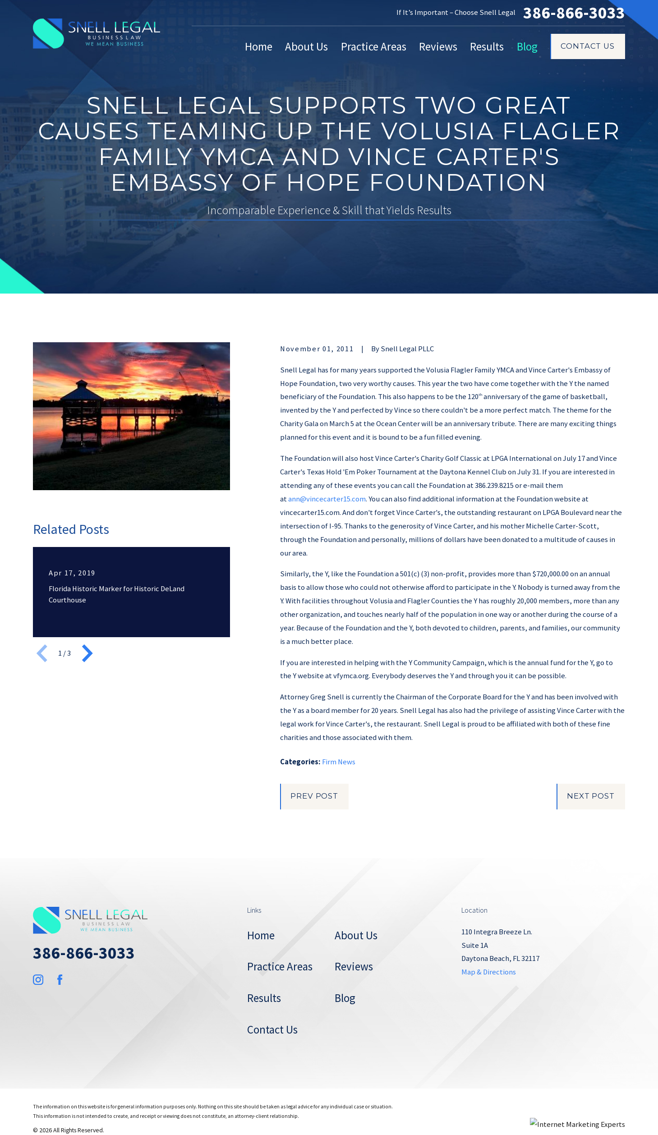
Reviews (354, 966)
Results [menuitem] (487, 46)
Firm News (338, 762)
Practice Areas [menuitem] (373, 46)
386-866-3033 (574, 13)
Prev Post (314, 795)
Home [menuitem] (258, 46)
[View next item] (87, 653)
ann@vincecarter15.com (327, 499)
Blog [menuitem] (527, 46)
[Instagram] (38, 979)
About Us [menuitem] (306, 46)
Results (264, 998)
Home (261, 935)
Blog (345, 998)
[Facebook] (60, 979)
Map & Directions (488, 972)
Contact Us (587, 46)
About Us (356, 935)
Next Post (591, 795)
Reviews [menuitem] (438, 46)
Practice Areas (280, 966)
